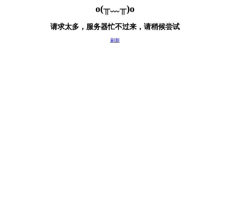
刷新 (115, 40)
